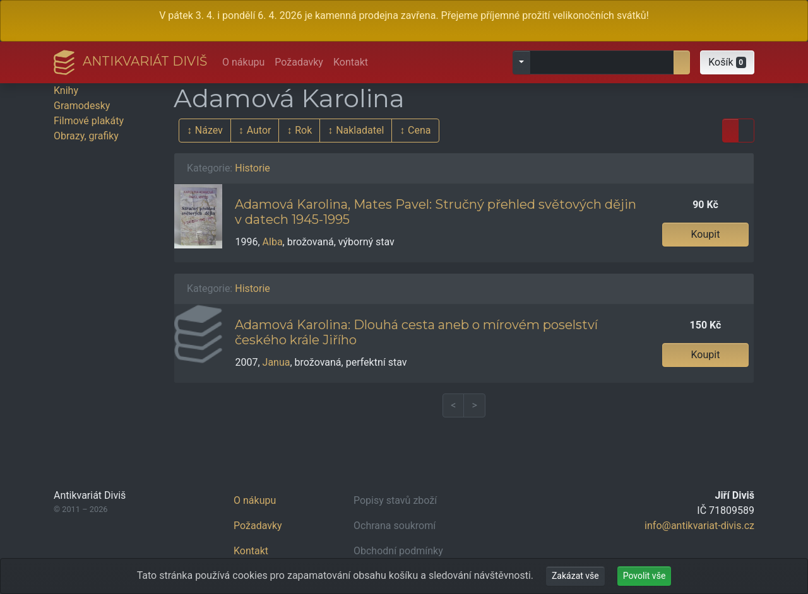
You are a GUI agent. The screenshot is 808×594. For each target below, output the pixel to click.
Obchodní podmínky (398, 551)
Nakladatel (360, 130)
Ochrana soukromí (395, 526)
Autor (259, 130)
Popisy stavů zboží (395, 500)
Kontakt (350, 62)
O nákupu (243, 62)
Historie (252, 168)
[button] (727, 62)
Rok (303, 130)
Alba (273, 242)
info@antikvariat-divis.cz (699, 526)
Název (209, 130)
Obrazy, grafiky (86, 136)
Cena (419, 130)
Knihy (66, 90)
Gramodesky (82, 106)
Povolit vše (644, 576)
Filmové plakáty (89, 121)
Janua (276, 362)
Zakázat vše (575, 576)
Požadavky (299, 62)
